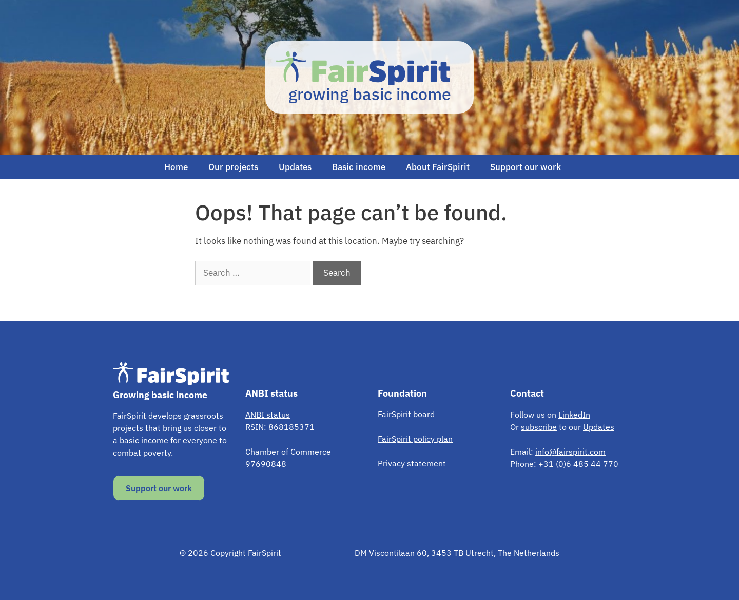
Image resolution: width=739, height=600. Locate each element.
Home (176, 167)
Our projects (233, 167)
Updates (295, 167)
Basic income (358, 167)
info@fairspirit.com (570, 451)
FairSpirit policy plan (415, 439)
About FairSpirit (438, 167)
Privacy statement (412, 463)
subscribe (539, 427)
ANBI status (267, 414)
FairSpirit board (406, 414)
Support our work (525, 167)
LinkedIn (574, 414)
